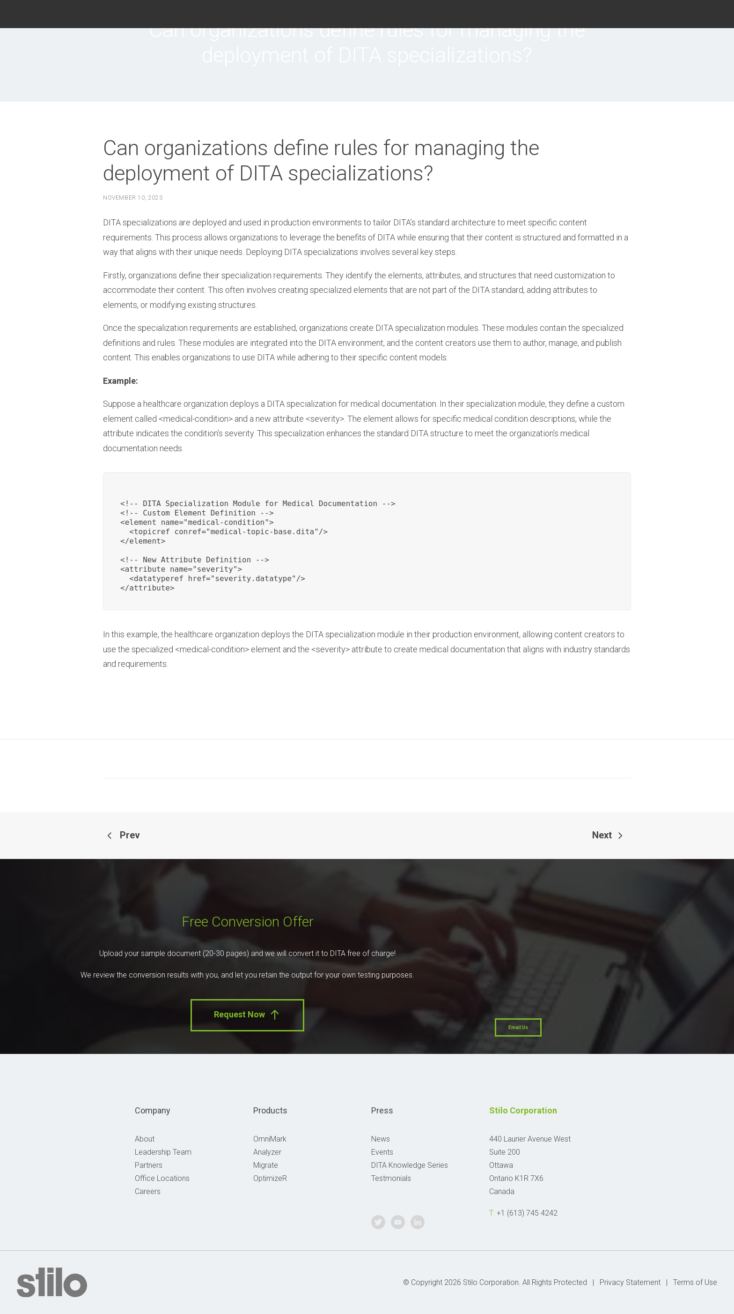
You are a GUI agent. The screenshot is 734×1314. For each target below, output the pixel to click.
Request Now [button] (247, 1015)
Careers (148, 1191)
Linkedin (711, 13)
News (380, 1139)
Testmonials (391, 1178)
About (144, 1139)
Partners (148, 1165)
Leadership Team (163, 1152)
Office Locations (162, 1178)
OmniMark (269, 1139)
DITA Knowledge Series (409, 1165)
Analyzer (267, 1152)
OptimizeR (270, 1178)
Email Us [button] (518, 1027)
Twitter (664, 13)
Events (382, 1152)
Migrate (265, 1165)
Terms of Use (695, 1282)
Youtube (687, 13)
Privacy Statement (630, 1282)
